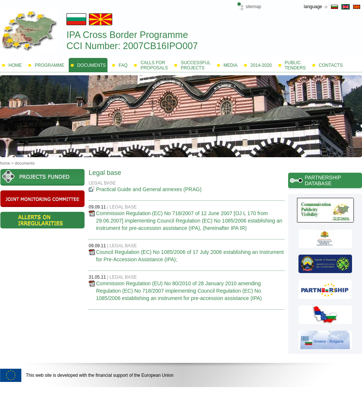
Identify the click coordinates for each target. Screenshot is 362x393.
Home (5, 163)
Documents (25, 163)
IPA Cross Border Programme (127, 35)
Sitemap (253, 6)
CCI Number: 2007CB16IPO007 (132, 46)
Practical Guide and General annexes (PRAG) (149, 189)
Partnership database (323, 180)
